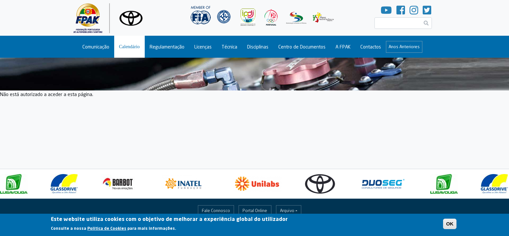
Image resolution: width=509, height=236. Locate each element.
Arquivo (287, 210)
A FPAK (342, 46)
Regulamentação (167, 46)
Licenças (203, 46)
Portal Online (255, 210)
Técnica (229, 46)
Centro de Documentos (302, 46)
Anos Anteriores (404, 46)
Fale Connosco (216, 210)
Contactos (370, 46)
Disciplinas (257, 46)
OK (450, 225)
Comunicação (95, 46)
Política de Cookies (106, 230)
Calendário (129, 46)
